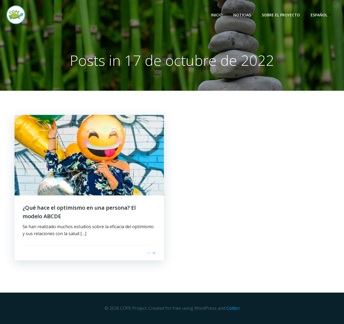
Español (321, 14)
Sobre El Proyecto (281, 14)
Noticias (242, 14)
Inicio (217, 14)
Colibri (232, 308)
